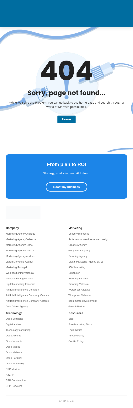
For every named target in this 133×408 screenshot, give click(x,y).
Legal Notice (75, 330)
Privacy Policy (76, 335)
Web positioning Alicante (19, 278)
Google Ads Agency (79, 250)
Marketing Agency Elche (19, 244)
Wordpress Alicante (79, 289)
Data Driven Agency (17, 306)
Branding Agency (77, 256)
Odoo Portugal (14, 357)
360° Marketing (76, 267)
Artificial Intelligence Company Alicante (27, 300)
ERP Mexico (12, 369)
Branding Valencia (78, 284)
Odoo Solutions (14, 318)
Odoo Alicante (13, 335)
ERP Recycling (14, 385)
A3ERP (10, 374)
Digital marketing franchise (20, 284)
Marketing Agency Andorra (20, 256)
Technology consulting (18, 330)
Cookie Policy (76, 341)
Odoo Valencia (14, 341)
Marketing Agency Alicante (20, 233)
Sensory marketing (78, 233)
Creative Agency (77, 244)
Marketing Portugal (16, 267)
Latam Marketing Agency (19, 261)
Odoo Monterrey (15, 363)
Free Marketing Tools (80, 324)
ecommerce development (82, 300)
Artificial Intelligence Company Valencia (28, 295)
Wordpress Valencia (79, 295)
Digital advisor (14, 324)
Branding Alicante (78, 278)
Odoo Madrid (13, 346)
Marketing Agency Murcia (20, 250)
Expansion (74, 272)
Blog (70, 318)
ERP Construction (16, 380)
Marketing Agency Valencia (21, 239)
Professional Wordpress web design (88, 239)
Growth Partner (76, 306)
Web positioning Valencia (20, 272)
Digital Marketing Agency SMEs (85, 261)
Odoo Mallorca (14, 352)
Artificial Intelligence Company (22, 289)
